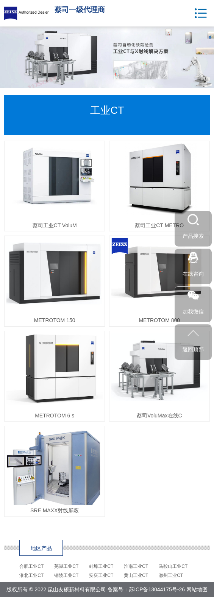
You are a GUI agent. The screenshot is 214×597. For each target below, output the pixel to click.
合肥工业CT (31, 566)
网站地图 (197, 589)
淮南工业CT (136, 566)
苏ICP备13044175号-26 (157, 589)
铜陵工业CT (66, 575)
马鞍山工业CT (173, 566)
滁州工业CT (171, 575)
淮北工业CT (31, 575)
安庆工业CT (101, 575)
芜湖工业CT (66, 566)
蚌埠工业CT (101, 566)
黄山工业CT (136, 575)
